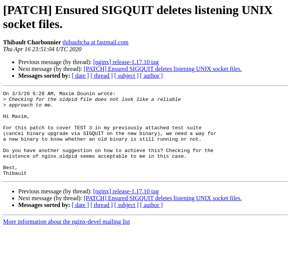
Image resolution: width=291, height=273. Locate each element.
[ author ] (151, 75)
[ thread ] (101, 75)
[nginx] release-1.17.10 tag (125, 62)
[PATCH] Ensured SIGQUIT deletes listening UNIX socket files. (163, 69)
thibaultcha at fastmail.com (95, 42)
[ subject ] (126, 75)
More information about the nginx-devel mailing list (66, 238)
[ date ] (80, 75)
